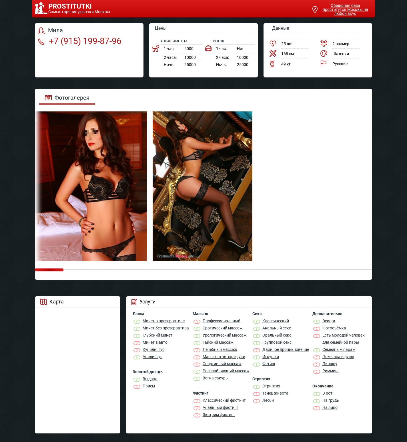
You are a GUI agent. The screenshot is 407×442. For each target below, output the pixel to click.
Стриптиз (271, 386)
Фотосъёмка (334, 328)
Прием (149, 386)
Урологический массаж (225, 335)
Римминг (330, 371)
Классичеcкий (275, 321)
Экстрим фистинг (219, 414)
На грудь (330, 400)
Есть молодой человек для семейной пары (343, 339)
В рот (327, 393)
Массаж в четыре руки (224, 356)
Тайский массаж (218, 342)
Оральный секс (276, 335)
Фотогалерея (67, 97)
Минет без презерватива (166, 328)
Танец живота (275, 393)
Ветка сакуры (216, 378)
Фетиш (268, 363)
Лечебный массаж (220, 349)
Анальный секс (276, 328)
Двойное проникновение (285, 349)
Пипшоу (329, 363)
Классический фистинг (224, 400)
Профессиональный (221, 321)
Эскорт (329, 321)
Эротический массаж (223, 328)
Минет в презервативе (164, 321)
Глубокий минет (157, 335)
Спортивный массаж (222, 363)
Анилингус (152, 356)
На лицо (330, 407)
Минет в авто (155, 342)
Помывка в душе (338, 356)
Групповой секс (277, 342)
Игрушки (270, 356)
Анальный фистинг (220, 407)
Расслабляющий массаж (226, 371)
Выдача (150, 379)
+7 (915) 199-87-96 (79, 41)
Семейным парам (338, 349)
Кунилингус (153, 349)
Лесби (268, 400)
